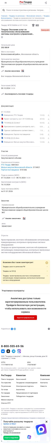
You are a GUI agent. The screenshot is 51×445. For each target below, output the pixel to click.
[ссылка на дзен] (8, 351)
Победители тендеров (24, 396)
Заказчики (5, 396)
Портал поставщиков (10, 170)
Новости (43, 386)
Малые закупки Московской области (16, 167)
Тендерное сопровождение (26, 383)
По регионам (6, 386)
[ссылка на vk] (3, 351)
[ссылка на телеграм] (13, 351)
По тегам (4, 390)
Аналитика (20, 390)
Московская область (30, 54)
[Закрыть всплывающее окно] (46, 422)
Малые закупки (7, 400)
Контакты (44, 383)
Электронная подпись (25, 386)
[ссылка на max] (19, 351)
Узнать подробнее (11, 438)
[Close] (46, 262)
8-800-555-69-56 (12, 346)
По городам (5, 393)
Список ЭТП (5, 403)
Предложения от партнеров (27, 393)
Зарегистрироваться (25, 318)
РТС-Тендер (6, 165)
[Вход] (45, 3)
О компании (45, 379)
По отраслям (6, 383)
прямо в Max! (9, 424)
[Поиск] (3, 10)
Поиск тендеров (7, 379)
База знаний (21, 379)
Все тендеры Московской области (15, 76)
